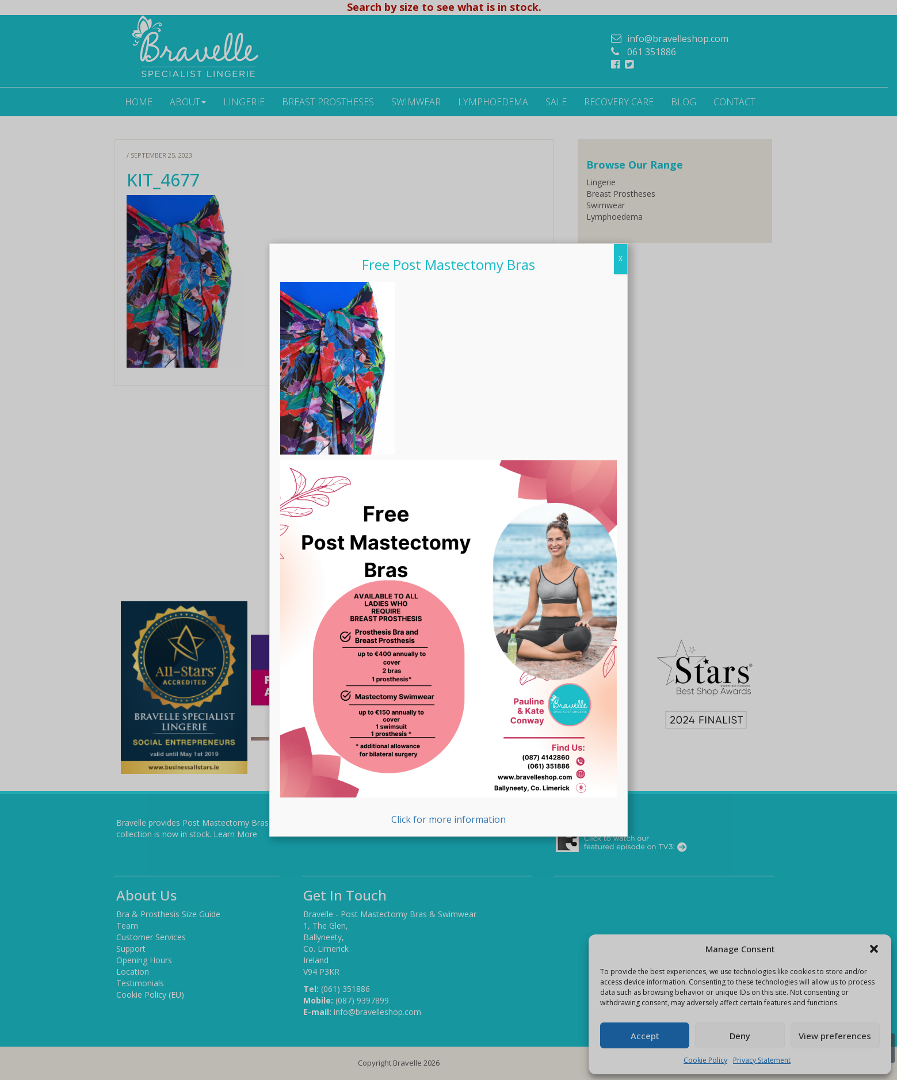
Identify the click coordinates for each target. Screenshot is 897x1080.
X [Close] (621, 259)
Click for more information (448, 643)
